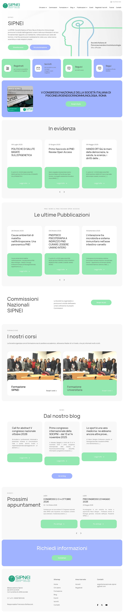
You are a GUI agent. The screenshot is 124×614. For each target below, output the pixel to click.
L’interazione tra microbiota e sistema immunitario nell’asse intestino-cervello (98, 239)
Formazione (63, 8)
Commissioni (53, 8)
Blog (71, 8)
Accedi (77, 584)
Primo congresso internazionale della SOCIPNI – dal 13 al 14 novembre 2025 (61, 432)
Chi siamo (42, 8)
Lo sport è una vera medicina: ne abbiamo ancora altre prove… (98, 431)
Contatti (118, 8)
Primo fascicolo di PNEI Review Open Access (61, 150)
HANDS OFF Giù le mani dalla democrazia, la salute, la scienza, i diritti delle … (99, 153)
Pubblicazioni (81, 8)
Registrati (78, 588)
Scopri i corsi (51, 391)
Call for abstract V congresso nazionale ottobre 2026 (24, 431)
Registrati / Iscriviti (101, 8)
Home (56, 584)
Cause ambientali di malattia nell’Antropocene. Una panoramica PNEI (23, 239)
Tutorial (111, 8)
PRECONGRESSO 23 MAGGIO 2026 (96, 500)
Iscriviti (56, 601)
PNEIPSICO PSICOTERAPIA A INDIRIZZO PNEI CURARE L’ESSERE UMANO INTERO (59, 241)
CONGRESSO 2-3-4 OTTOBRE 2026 (57, 500)
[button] (60, 192)
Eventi (91, 8)
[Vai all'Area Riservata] (116, 2)
